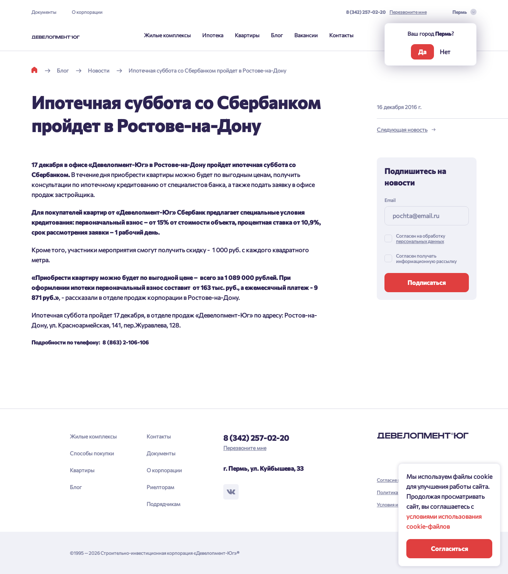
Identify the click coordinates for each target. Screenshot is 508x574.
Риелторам (160, 487)
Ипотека (212, 35)
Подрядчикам (163, 504)
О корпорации (87, 12)
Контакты (341, 35)
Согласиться (449, 548)
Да (422, 51)
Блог (277, 35)
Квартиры (247, 35)
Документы (43, 12)
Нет (445, 51)
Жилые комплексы (167, 35)
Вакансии (306, 35)
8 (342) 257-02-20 (366, 12)
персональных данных (420, 241)
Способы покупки (92, 453)
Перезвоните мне (408, 12)
